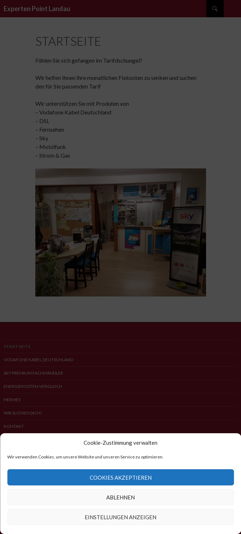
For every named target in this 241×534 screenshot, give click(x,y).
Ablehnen (120, 497)
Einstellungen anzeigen (120, 517)
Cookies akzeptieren (121, 477)
